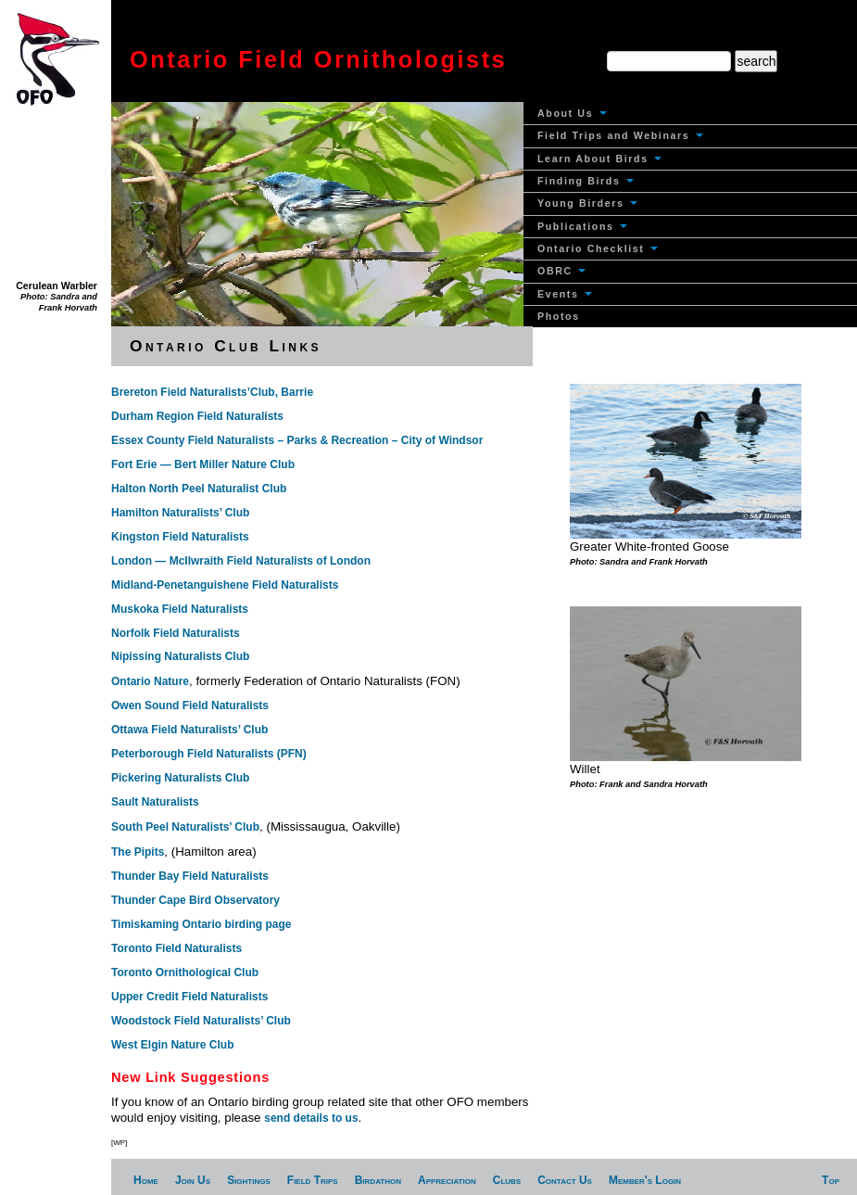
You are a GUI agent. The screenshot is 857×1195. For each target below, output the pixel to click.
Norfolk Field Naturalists (175, 633)
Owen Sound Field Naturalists (190, 705)
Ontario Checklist (597, 248)
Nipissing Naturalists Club (180, 656)
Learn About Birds (599, 158)
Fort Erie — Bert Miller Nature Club (203, 464)
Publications (582, 226)
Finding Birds (585, 180)
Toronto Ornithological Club (184, 972)
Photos (558, 316)
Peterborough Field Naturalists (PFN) (209, 753)
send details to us (311, 1118)
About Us (572, 113)
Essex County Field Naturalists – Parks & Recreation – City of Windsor (297, 440)
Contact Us (564, 1180)
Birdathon (378, 1180)
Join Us (192, 1180)
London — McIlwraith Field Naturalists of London (241, 560)
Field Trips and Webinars (620, 135)
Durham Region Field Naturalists (197, 416)
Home (145, 1180)
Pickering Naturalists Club (180, 777)
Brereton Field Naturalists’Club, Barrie (212, 392)
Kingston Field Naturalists (180, 536)
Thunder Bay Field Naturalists (190, 876)
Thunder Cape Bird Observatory (195, 900)
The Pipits (137, 851)
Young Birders (587, 203)
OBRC (561, 270)
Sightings (249, 1180)
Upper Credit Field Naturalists (189, 996)
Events (564, 293)
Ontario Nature (150, 681)
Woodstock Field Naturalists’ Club (201, 1020)
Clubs (507, 1180)
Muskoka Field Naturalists (179, 609)
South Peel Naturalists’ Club (185, 826)
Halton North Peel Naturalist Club (198, 488)
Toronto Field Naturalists (176, 948)
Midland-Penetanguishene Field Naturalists (224, 584)
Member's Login (645, 1180)
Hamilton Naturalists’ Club (180, 512)
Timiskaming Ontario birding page (201, 924)
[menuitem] (690, 113)
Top (830, 1180)
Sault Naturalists (155, 801)
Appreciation (447, 1180)
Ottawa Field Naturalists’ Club (189, 729)
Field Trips (312, 1180)
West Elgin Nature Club (172, 1044)
